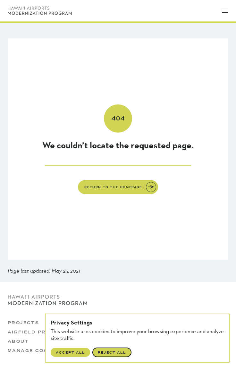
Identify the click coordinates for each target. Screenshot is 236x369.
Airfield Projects (38, 332)
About (18, 341)
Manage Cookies (35, 350)
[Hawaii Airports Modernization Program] (40, 10)
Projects (23, 322)
